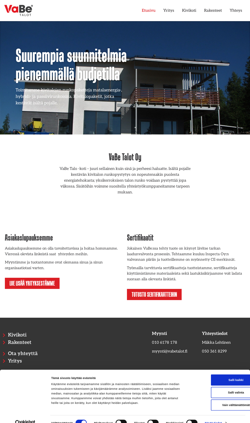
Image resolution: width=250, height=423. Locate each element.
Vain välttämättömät (217, 397)
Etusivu (148, 10)
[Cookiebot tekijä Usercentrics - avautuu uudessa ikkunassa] (25, 415)
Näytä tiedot (213, 415)
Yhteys (236, 10)
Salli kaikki (217, 372)
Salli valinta (217, 384)
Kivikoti (189, 10)
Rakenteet (213, 10)
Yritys (168, 10)
